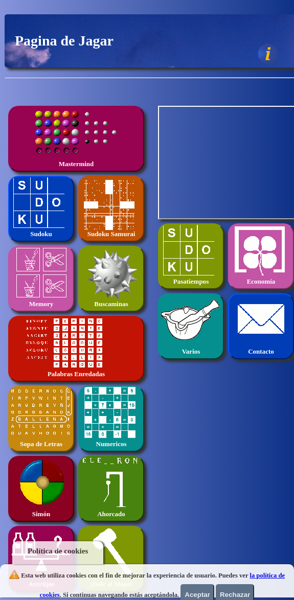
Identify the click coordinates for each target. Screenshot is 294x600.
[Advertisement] (227, 160)
